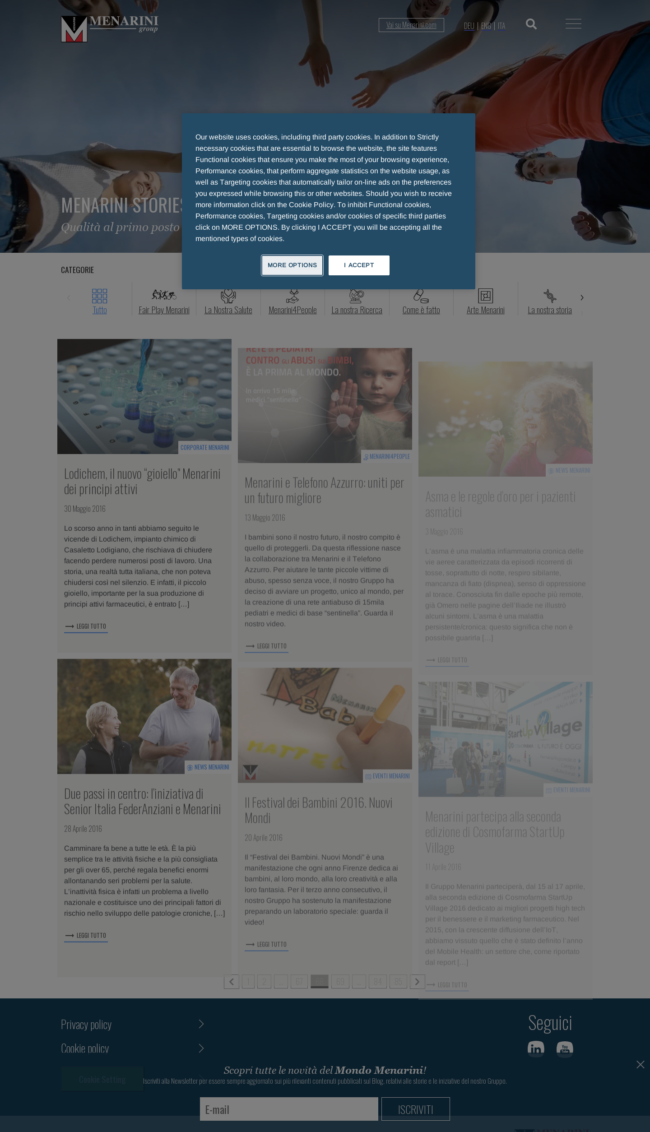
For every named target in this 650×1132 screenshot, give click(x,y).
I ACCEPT (359, 265)
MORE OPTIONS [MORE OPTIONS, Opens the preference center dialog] (292, 265)
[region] (328, 201)
